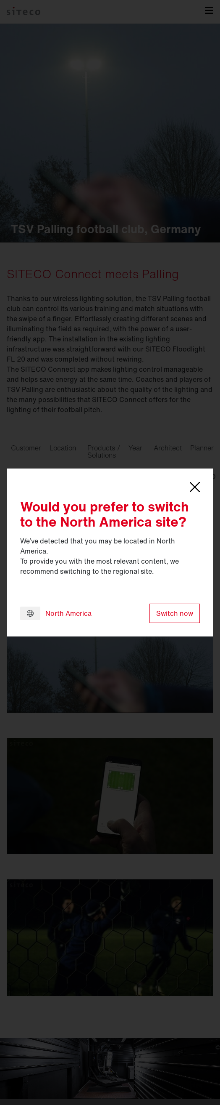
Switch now (174, 613)
